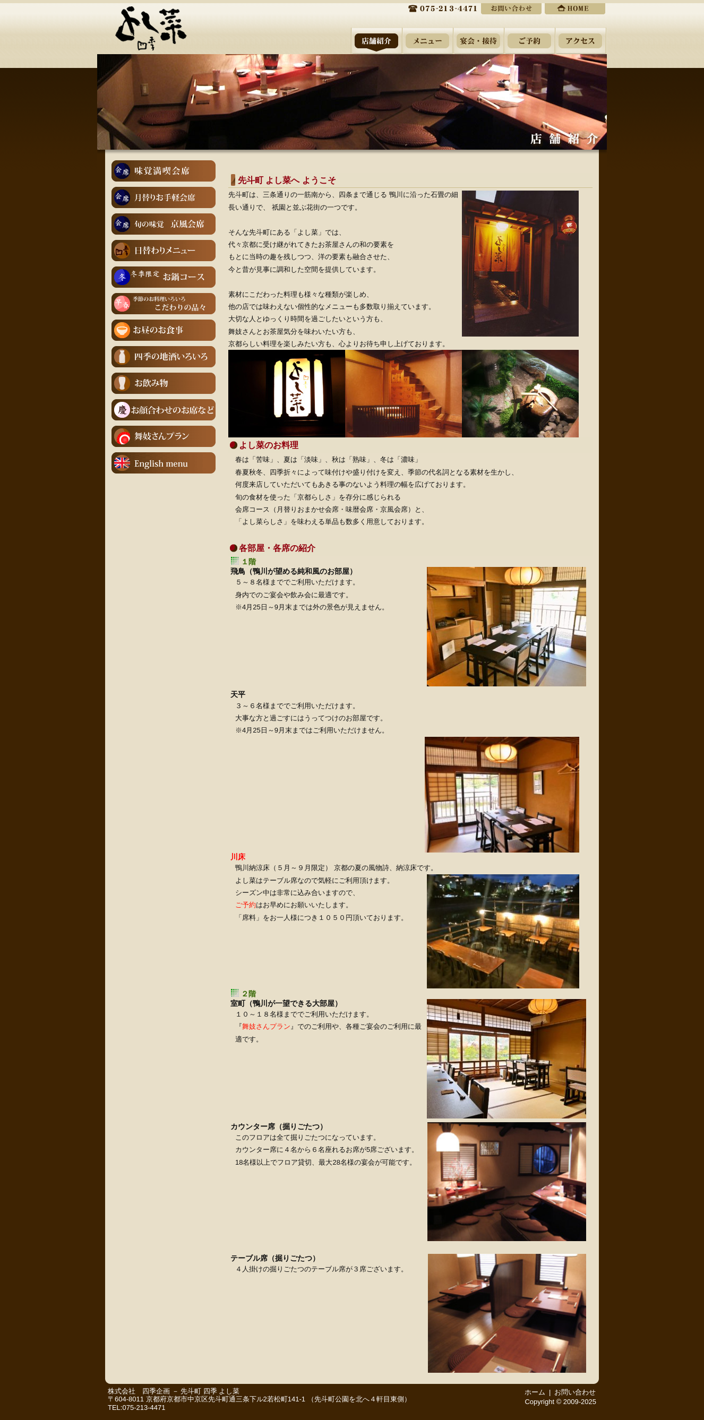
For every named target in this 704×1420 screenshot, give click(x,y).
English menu (163, 463)
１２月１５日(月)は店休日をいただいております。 (163, 250)
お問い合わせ (575, 1392)
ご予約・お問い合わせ (511, 8)
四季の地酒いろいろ (163, 356)
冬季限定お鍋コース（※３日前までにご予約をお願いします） (163, 277)
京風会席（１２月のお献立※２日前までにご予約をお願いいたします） (163, 224)
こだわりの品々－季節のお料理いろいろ (163, 303)
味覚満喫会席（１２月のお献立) (163, 171)
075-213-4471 (437, 8)
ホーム (575, 8)
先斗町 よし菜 (151, 25)
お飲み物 (163, 383)
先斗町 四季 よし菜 (210, 1391)
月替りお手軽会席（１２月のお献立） (163, 197)
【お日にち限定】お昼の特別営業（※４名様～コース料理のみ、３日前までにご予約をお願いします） (163, 330)
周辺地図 (581, 41)
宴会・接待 (478, 41)
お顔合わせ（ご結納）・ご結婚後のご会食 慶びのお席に (163, 409)
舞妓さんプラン (163, 436)
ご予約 (245, 905)
